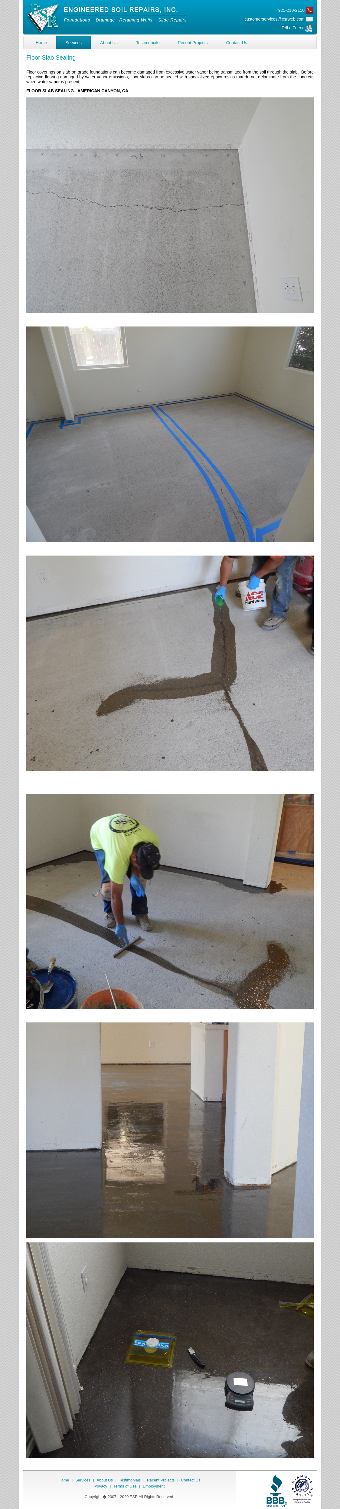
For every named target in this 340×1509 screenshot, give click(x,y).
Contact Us (236, 42)
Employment (154, 1486)
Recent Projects (193, 42)
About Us (109, 42)
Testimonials (147, 42)
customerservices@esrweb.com (274, 19)
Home (41, 42)
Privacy (100, 1486)
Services (73, 42)
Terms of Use (125, 1486)
